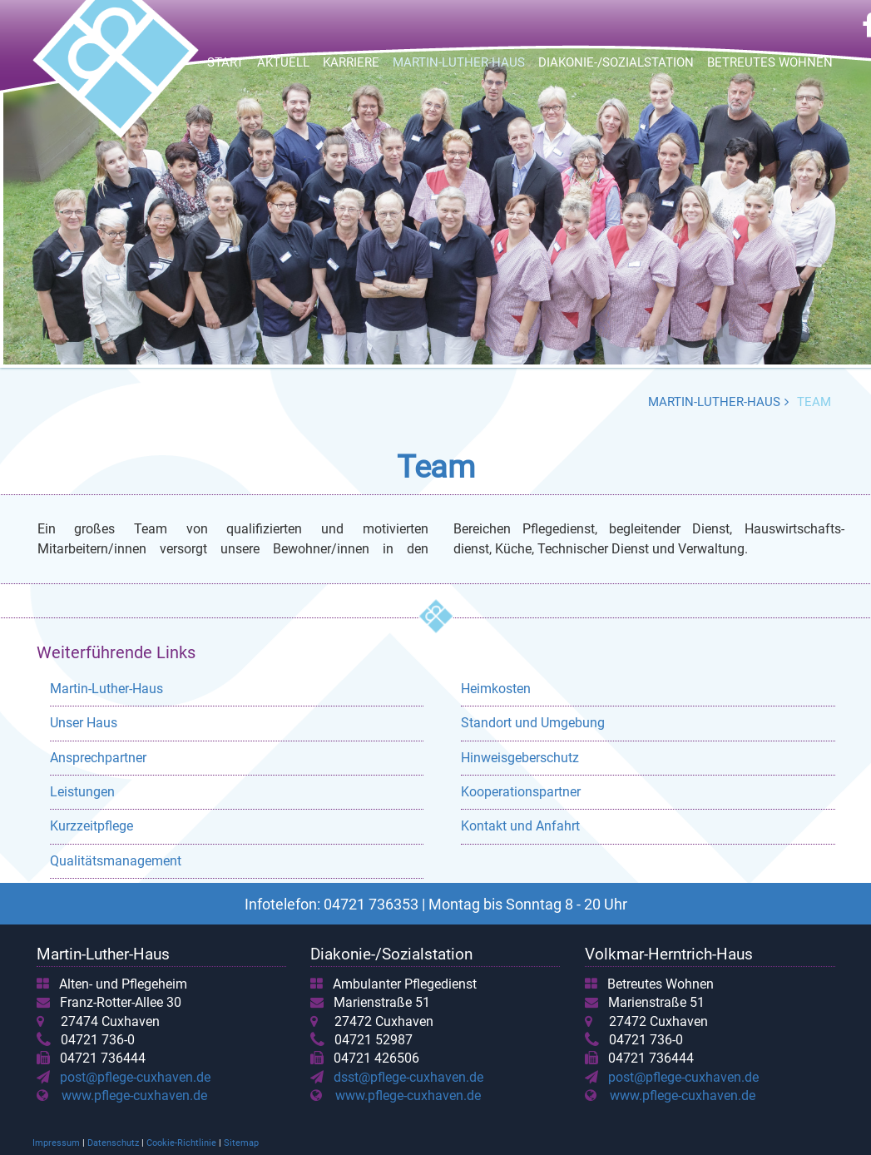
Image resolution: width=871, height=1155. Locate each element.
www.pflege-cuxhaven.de (134, 1095)
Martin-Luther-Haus (459, 62)
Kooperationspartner (521, 792)
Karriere (351, 62)
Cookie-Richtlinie (181, 1143)
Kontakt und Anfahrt (520, 826)
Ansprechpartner (98, 758)
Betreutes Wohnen (770, 62)
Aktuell (283, 62)
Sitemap (241, 1143)
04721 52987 (373, 1040)
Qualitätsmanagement (115, 861)
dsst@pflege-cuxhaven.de (405, 1077)
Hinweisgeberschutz (520, 758)
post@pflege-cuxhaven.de (131, 1077)
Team (814, 401)
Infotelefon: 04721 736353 (331, 904)
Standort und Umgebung (533, 723)
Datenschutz (113, 1143)
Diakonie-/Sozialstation (616, 62)
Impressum (56, 1143)
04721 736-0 (98, 1040)
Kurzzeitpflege (91, 826)
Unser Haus (83, 723)
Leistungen (82, 792)
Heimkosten (496, 688)
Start (225, 62)
